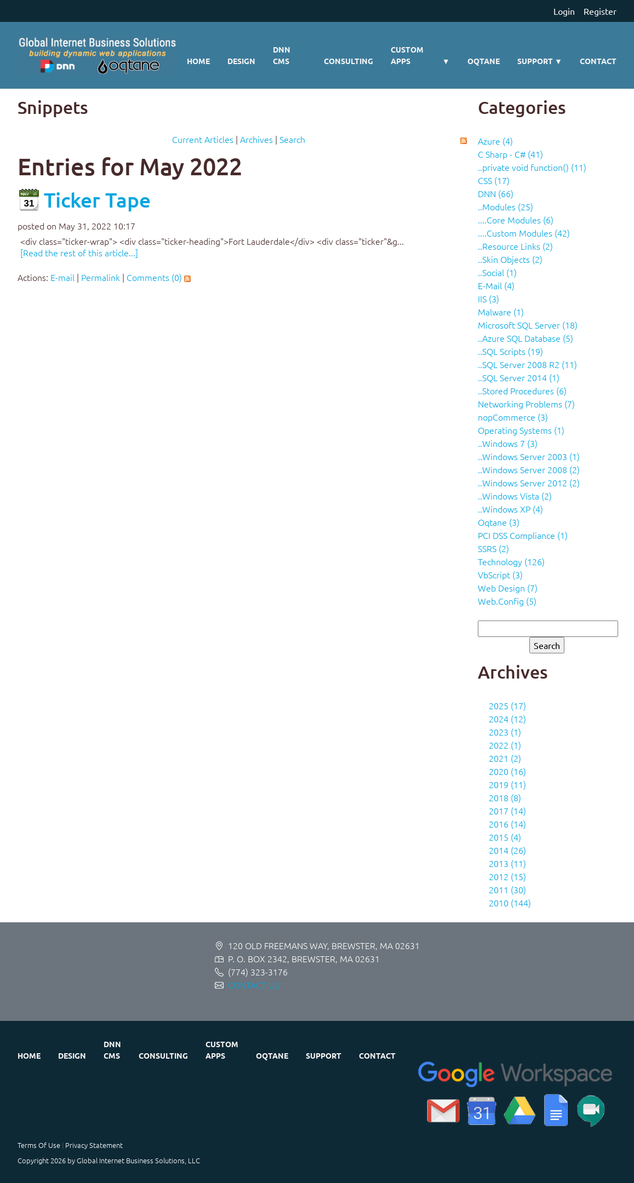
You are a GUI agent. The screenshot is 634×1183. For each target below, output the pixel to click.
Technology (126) (511, 561)
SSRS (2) (493, 548)
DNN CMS (281, 55)
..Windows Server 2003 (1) (529, 456)
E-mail (62, 277)
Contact (598, 61)
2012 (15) (507, 876)
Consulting (348, 61)
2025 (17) (507, 705)
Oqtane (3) (498, 522)
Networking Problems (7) (526, 404)
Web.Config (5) (507, 601)
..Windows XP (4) (510, 509)
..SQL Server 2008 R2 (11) (527, 364)
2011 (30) (507, 889)
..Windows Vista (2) (515, 496)
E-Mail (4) (496, 285)
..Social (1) (497, 272)
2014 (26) (507, 850)
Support (539, 61)
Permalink (100, 277)
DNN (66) (495, 193)
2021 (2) (505, 758)
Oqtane (483, 61)
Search (292, 139)
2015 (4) (505, 837)
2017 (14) (507, 811)
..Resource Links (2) (515, 246)
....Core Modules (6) (515, 220)
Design (241, 61)
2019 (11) (507, 784)
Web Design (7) (508, 588)
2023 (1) (505, 732)
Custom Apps (420, 55)
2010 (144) (510, 903)
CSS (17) (494, 180)
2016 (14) (507, 824)
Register (600, 10)
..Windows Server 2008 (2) (529, 469)
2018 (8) (505, 797)
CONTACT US (253, 985)
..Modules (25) (505, 206)
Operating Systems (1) (521, 430)
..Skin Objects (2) (510, 259)
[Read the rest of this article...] (79, 252)
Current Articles (202, 139)
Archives (256, 139)
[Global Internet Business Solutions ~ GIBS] (98, 55)
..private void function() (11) (532, 167)
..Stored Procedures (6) (522, 390)
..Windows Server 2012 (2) (529, 482)
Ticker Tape (97, 199)
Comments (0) (154, 277)
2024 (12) (507, 719)
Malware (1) (501, 312)
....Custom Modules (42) (524, 233)
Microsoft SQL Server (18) (528, 325)
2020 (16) (507, 771)
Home (198, 61)
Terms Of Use (39, 1145)
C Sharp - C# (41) (510, 154)
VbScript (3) (500, 574)
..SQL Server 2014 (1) (518, 377)
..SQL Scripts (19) (510, 351)
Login (564, 10)
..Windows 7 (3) (508, 443)
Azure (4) (495, 141)
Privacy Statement (94, 1145)
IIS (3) (488, 298)
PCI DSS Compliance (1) (523, 535)
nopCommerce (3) (513, 417)
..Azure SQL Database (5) (525, 338)
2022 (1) (505, 745)
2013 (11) (507, 863)
